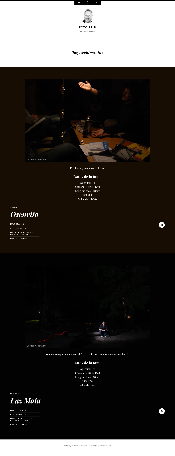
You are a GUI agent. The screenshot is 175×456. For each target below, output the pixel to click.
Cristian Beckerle (19, 228)
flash (13, 419)
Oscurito (26, 213)
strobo (25, 421)
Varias (13, 207)
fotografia (16, 232)
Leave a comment (18, 238)
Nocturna (16, 394)
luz (32, 232)
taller (25, 234)
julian (26, 232)
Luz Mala (27, 399)
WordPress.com (105, 445)
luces (19, 419)
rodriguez (15, 234)
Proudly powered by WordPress (75, 445)
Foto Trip (87, 27)
